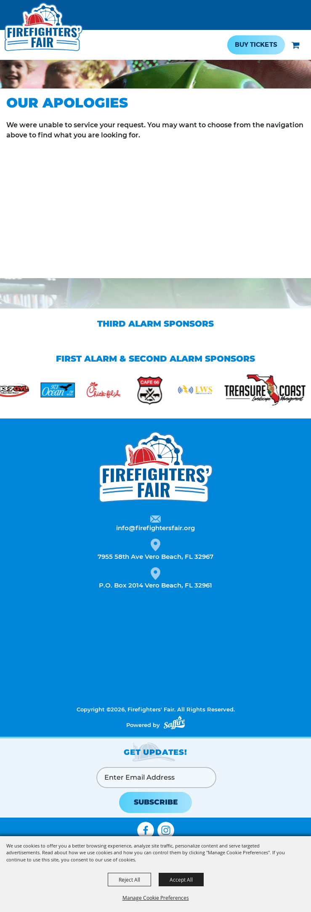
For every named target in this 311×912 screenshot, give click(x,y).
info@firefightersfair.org (155, 528)
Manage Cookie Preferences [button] (155, 897)
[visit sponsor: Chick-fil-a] (108, 391)
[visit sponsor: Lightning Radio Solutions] (200, 391)
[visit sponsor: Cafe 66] (154, 391)
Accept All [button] (181, 879)
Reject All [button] (129, 879)
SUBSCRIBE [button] (156, 802)
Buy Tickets (256, 44)
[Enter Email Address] (156, 777)
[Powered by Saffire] (174, 723)
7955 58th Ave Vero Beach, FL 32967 (155, 557)
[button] (296, 45)
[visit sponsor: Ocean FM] (62, 391)
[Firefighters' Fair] (43, 31)
